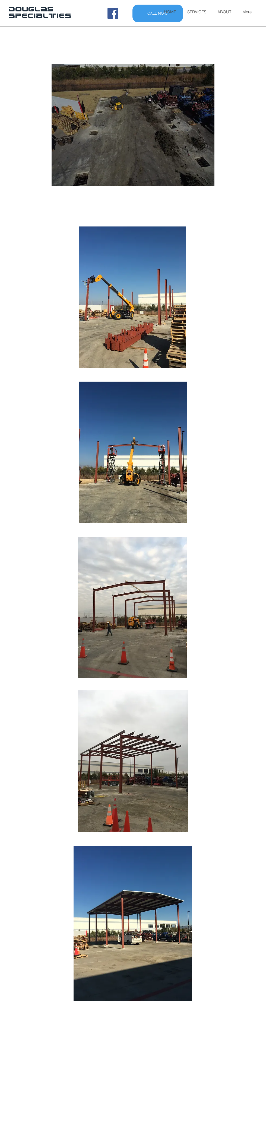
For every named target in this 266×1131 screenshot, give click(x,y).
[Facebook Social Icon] (112, 13)
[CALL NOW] (157, 13)
